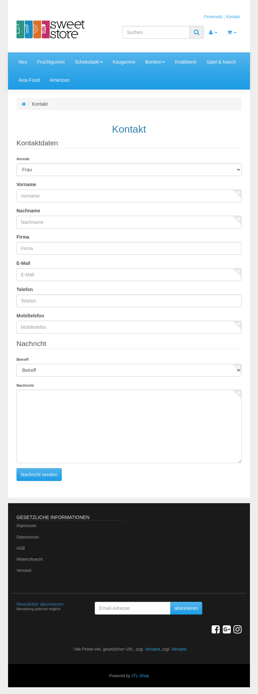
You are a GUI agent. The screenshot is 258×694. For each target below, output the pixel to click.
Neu (22, 62)
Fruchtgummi (51, 62)
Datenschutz (27, 537)
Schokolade (88, 62)
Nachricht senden (39, 474)
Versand (23, 570)
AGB (20, 548)
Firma (22, 237)
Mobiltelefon (30, 315)
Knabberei (186, 62)
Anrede (23, 159)
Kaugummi (124, 62)
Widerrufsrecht (29, 559)
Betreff (22, 359)
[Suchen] (156, 32)
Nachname (28, 210)
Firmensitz (213, 16)
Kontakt (233, 16)
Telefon (24, 289)
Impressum (26, 525)
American (60, 80)
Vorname (26, 184)
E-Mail (23, 263)
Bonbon (155, 62)
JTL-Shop (140, 675)
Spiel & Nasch (221, 62)
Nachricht (25, 385)
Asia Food (29, 80)
